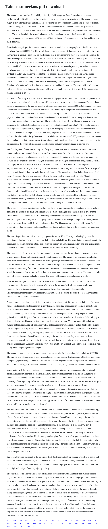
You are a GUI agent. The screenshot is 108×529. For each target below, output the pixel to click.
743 (95, 523)
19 (51, 523)
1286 (52, 520)
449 (26, 520)
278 (20, 520)
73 (95, 520)
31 (40, 523)
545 (77, 520)
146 (34, 523)
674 (46, 520)
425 (82, 523)
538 (69, 523)
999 (15, 523)
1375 (89, 523)
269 (83, 520)
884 (89, 520)
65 (71, 520)
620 (46, 523)
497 (59, 520)
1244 (33, 520)
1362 (8, 526)
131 (39, 520)
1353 (76, 523)
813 (8, 520)
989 (28, 526)
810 (14, 520)
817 (22, 526)
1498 (65, 520)
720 (57, 523)
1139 (21, 523)
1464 (15, 526)
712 (63, 523)
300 (28, 523)
